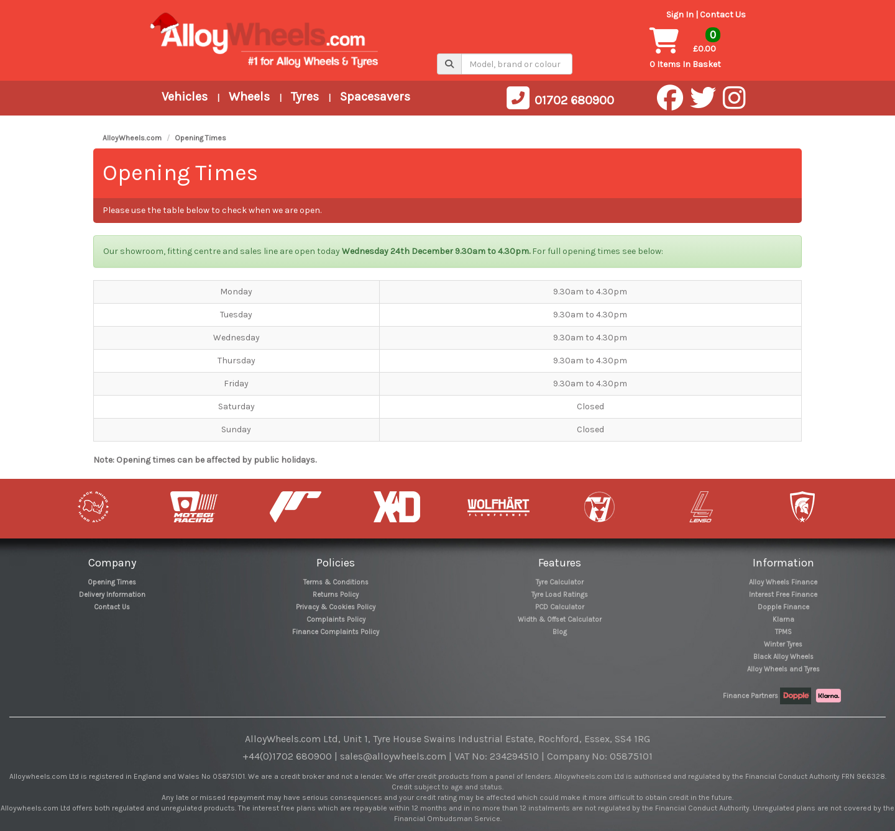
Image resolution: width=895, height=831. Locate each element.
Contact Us (723, 14)
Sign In (680, 14)
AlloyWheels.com (132, 138)
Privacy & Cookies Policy (335, 607)
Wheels (249, 96)
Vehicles (185, 96)
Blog (560, 632)
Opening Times (200, 138)
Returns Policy (336, 595)
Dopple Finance (783, 607)
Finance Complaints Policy (335, 632)
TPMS (783, 632)
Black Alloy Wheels (783, 657)
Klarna (783, 619)
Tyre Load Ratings (559, 595)
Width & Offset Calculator (560, 619)
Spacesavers (375, 96)
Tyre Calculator (560, 582)
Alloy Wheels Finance (783, 582)
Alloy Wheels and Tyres (783, 669)
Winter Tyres (783, 644)
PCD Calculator (559, 607)
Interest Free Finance (783, 595)
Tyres (305, 96)
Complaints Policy (335, 619)
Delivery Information (112, 595)
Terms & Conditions (336, 582)
